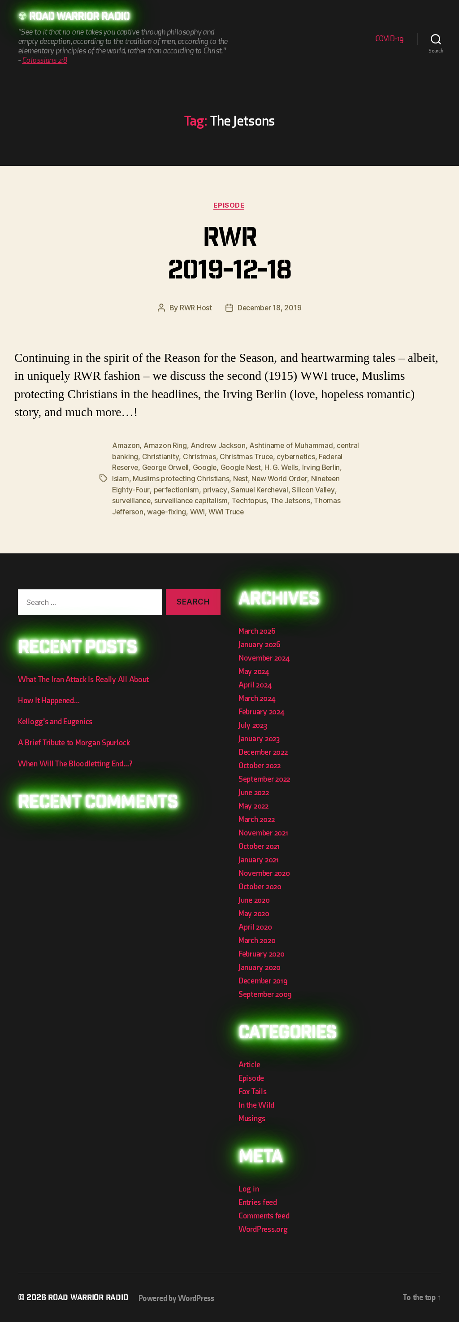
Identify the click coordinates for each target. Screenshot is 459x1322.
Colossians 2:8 (44, 60)
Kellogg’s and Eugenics (55, 720)
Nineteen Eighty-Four (147, 488)
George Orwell (193, 467)
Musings (251, 1117)
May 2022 (253, 804)
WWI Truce (257, 510)
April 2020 (255, 925)
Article (249, 1063)
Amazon (125, 445)
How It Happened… (49, 699)
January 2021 (258, 858)
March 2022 (256, 817)
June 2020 (254, 898)
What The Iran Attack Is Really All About (83, 678)
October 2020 (259, 885)
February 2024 (261, 710)
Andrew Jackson (218, 445)
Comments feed (264, 1214)
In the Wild (256, 1103)
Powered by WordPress (180, 1296)
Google (234, 467)
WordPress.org (263, 1227)
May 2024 (253, 669)
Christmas (223, 456)
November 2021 (263, 831)
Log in (248, 1187)
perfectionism (208, 488)
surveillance (155, 499)
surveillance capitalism (215, 499)
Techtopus (274, 499)
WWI (227, 510)
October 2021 (259, 844)
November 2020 (264, 871)
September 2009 (265, 992)
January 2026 (259, 643)
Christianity (184, 456)
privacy (247, 488)
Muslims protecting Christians (204, 478)
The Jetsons (315, 499)
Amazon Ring (165, 445)
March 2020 (256, 939)
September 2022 (264, 777)
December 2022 (263, 750)
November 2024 (264, 656)
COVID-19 (389, 38)
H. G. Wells (312, 467)
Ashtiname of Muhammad (291, 445)
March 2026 (256, 629)
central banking (137, 456)
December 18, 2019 (269, 308)
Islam (143, 478)
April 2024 (254, 683)
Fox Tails (252, 1090)
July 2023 (252, 723)
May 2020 (253, 912)
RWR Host (195, 308)
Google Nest (270, 467)
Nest (264, 478)
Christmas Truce (271, 456)
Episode (229, 206)
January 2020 (259, 965)
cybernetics (320, 456)
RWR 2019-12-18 (229, 256)
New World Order (303, 478)
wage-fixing (196, 510)
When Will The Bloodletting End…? (75, 762)
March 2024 (256, 696)
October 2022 (259, 764)
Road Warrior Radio (83, 18)
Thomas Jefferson (142, 510)
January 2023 (259, 737)
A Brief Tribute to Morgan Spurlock (74, 741)
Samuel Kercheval (292, 488)
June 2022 (253, 791)
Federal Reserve (139, 467)
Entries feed (257, 1200)
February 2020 (261, 952)
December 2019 (263, 979)
